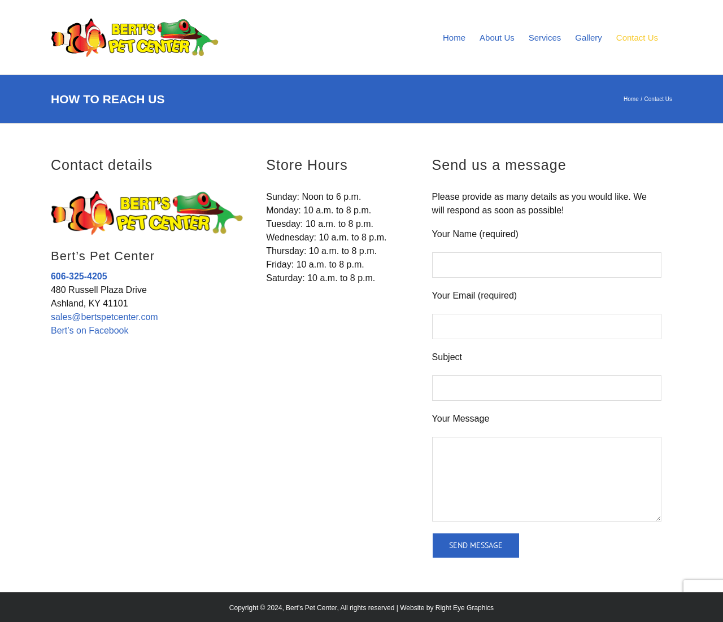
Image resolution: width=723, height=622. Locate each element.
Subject (447, 357)
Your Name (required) (475, 234)
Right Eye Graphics (464, 608)
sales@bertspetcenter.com (104, 317)
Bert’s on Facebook (90, 330)
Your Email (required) (474, 295)
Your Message (461, 418)
